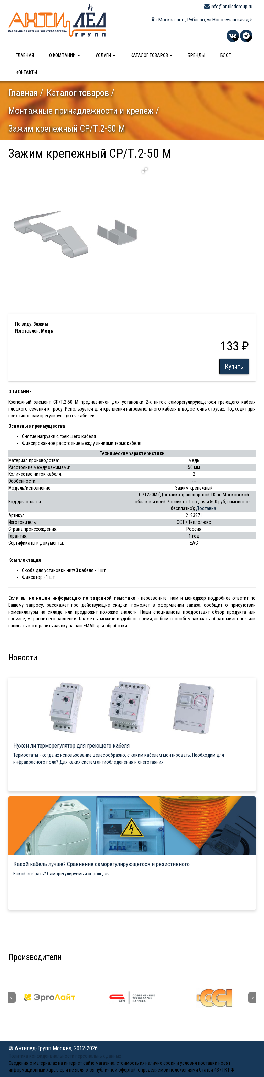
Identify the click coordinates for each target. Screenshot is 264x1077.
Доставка (206, 508)
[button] (144, 170)
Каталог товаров (152, 55)
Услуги (105, 55)
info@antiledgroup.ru (228, 6)
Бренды (196, 55)
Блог (225, 55)
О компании (64, 55)
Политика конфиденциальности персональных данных (65, 1056)
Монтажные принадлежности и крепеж (81, 110)
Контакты (26, 72)
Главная (25, 55)
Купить (234, 366)
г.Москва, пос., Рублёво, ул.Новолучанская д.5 (202, 19)
